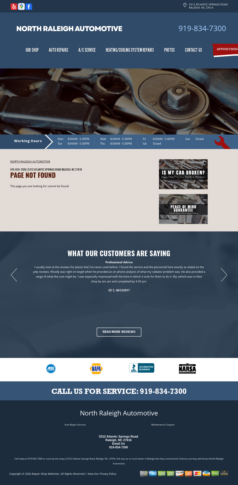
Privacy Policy (108, 474)
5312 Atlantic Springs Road (44, 169)
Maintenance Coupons (163, 424)
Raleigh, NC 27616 (72, 169)
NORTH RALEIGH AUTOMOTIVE (30, 161)
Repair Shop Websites (45, 474)
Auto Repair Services (75, 424)
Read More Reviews (119, 332)
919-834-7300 (202, 28)
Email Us (118, 443)
